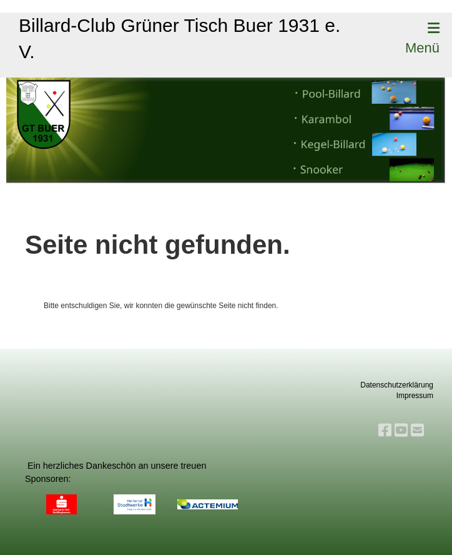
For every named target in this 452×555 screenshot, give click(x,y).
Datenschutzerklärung (396, 385)
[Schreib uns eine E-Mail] (417, 430)
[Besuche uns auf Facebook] (384, 430)
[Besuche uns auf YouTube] (401, 430)
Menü (422, 38)
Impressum (414, 395)
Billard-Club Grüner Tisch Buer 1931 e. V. (179, 38)
